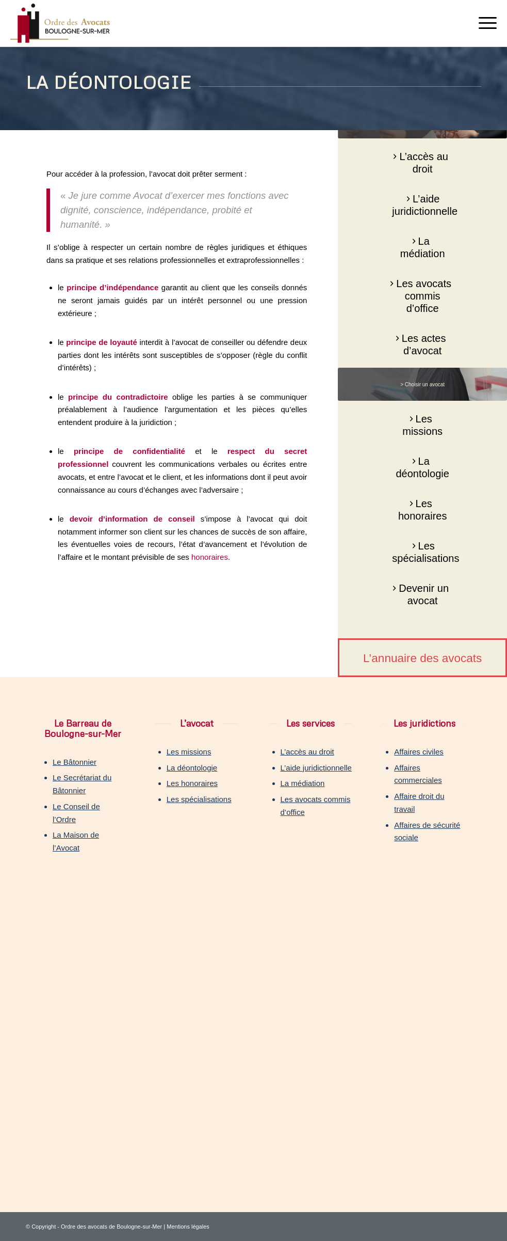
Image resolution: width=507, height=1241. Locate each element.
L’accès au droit (307, 751)
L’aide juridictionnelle (316, 767)
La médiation (303, 783)
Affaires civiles (419, 751)
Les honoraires (192, 783)
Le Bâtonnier (74, 762)
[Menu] (482, 23)
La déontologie (192, 767)
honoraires (209, 557)
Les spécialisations (199, 799)
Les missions (189, 751)
